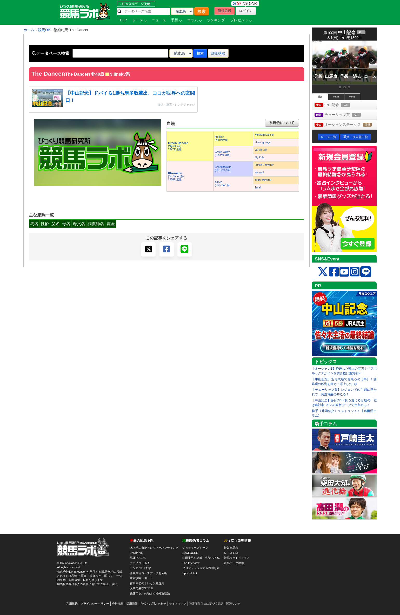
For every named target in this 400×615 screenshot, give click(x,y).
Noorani (259, 172)
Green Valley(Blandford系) (222, 153)
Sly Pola (259, 157)
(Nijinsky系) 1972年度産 (178, 146)
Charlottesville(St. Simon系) (223, 169)
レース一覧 (328, 137)
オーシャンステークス (346, 124)
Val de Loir (261, 149)
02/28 (336, 96)
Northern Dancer (264, 134)
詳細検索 (218, 53)
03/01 (352, 96)
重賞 (320, 96)
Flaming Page (263, 142)
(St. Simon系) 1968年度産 (176, 176)
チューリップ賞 (342, 115)
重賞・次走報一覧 (355, 137)
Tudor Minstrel (263, 180)
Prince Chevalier (264, 164)
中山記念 (337, 105)
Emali (258, 187)
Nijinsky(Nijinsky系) (221, 138)
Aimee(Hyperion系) (222, 184)
